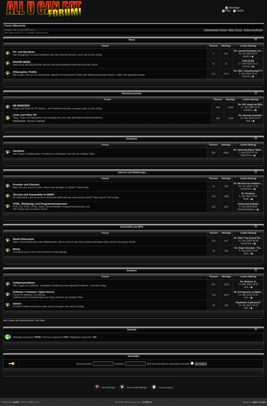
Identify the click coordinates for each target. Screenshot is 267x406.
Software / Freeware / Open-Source (33, 292)
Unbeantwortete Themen (215, 30)
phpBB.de (147, 402)
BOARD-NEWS (21, 62)
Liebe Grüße (248, 61)
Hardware (131, 138)
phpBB (16, 402)
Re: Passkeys (248, 193)
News (131, 39)
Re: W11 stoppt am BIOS (250, 104)
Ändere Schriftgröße (253, 30)
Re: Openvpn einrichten (250, 115)
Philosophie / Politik (25, 72)
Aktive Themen (235, 30)
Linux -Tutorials (37, 121)
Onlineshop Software (248, 204)
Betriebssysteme (132, 93)
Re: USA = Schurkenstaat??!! (248, 71)
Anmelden (234, 7)
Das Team (40, 320)
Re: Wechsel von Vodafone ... (248, 183)
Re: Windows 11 (248, 281)
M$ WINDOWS (21, 105)
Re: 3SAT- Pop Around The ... (248, 238)
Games (17, 303)
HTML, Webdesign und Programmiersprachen (40, 203)
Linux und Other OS (25, 114)
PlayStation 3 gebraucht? (248, 302)
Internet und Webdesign (132, 172)
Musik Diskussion (23, 239)
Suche (240, 10)
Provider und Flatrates (26, 184)
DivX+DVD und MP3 (131, 226)
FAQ (227, 10)
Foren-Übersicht (14, 25)
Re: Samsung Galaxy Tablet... (248, 150)
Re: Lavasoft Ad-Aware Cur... (248, 51)
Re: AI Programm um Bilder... (248, 292)
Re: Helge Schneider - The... (248, 248)
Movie (16, 249)
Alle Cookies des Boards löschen (18, 320)
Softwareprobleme (24, 282)
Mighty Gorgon (259, 402)
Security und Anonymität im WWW (33, 194)
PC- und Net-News (24, 52)
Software (132, 270)
